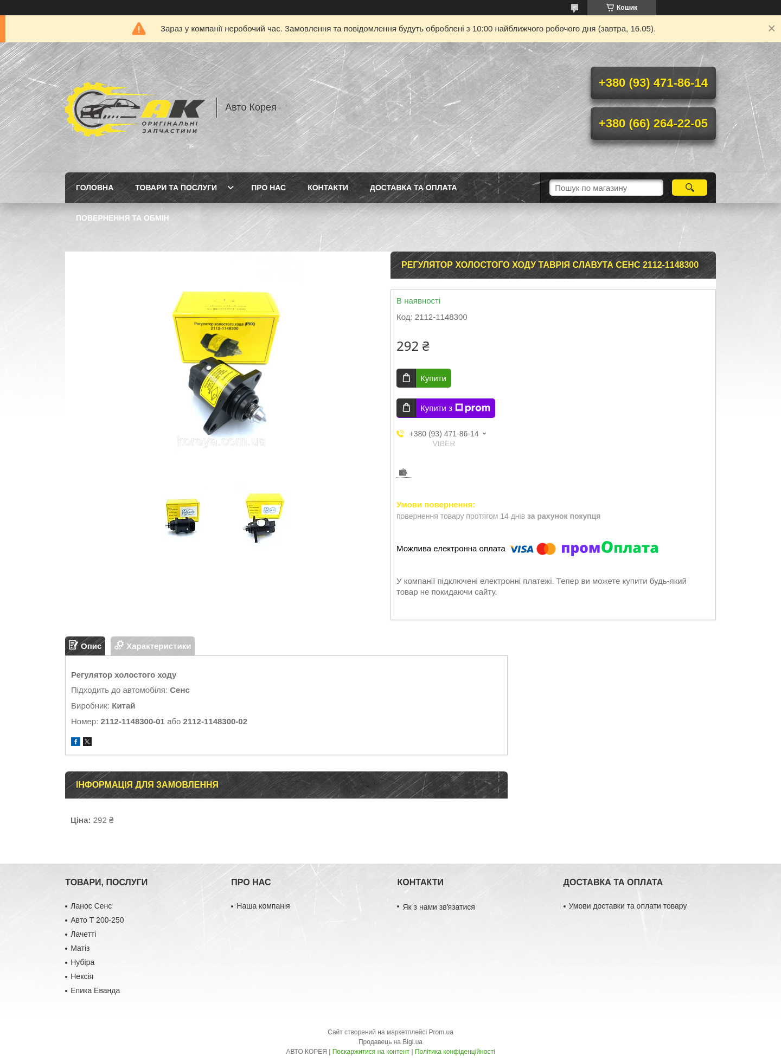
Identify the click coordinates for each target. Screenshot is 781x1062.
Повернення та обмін (122, 218)
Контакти (328, 187)
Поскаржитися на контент (370, 1051)
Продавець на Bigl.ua (390, 1042)
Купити (433, 378)
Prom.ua (441, 1032)
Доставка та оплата (413, 187)
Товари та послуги (176, 187)
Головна (94, 187)
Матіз (80, 948)
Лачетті (83, 934)
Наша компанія (263, 906)
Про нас (268, 187)
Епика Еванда (95, 990)
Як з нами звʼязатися (438, 907)
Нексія (82, 976)
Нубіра (82, 962)
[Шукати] (689, 187)
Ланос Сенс (91, 906)
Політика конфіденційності (455, 1051)
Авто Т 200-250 (97, 920)
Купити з (455, 408)
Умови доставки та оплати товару (628, 906)
